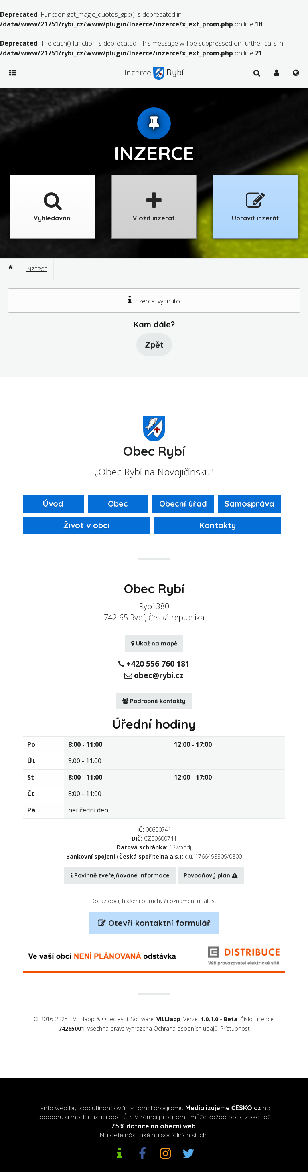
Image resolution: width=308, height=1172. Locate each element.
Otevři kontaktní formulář (154, 923)
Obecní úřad (183, 504)
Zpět (154, 344)
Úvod (53, 504)
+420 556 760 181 (158, 663)
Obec (118, 504)
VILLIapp (84, 1019)
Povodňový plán (210, 875)
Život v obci (86, 525)
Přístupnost (235, 1028)
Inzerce (36, 269)
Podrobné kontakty (154, 701)
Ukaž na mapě (154, 643)
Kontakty (217, 525)
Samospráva (249, 504)
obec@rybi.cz (159, 675)
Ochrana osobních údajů (185, 1028)
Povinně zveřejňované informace (120, 875)
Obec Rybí (115, 1019)
